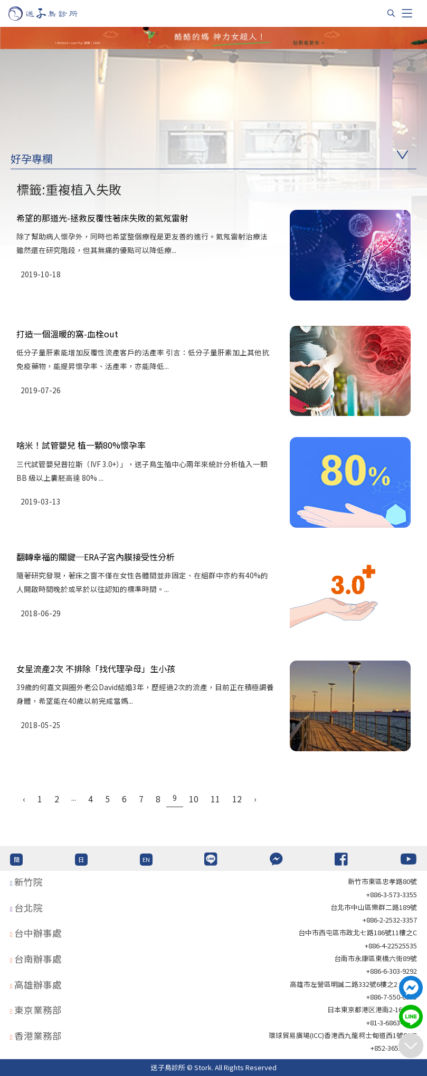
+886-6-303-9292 (391, 971)
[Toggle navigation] (407, 13)
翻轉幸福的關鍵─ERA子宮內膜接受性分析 (95, 556)
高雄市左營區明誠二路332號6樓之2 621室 (353, 984)
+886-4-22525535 (391, 946)
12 (237, 798)
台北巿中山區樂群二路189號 (373, 907)
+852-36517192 (394, 1048)
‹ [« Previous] (24, 798)
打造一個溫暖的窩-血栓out (67, 333)
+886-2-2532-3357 (390, 920)
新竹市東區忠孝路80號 (382, 881)
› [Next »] (255, 798)
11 (215, 798)
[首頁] (53, 13)
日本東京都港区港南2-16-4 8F (372, 1009)
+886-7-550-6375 (391, 997)
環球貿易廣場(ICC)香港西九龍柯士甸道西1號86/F (343, 1035)
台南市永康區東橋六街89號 (375, 958)
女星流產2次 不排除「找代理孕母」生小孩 (95, 668)
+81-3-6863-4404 (391, 1022)
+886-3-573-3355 (391, 894)
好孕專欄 (32, 158)
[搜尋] (391, 13)
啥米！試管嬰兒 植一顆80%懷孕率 (81, 445)
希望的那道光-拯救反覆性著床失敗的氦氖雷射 (102, 217)
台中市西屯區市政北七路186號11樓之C (357, 932)
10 (193, 798)
